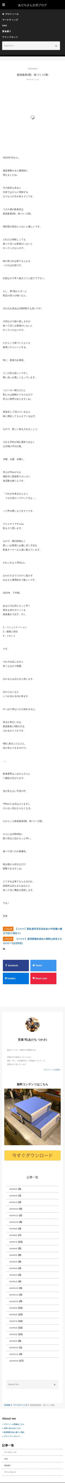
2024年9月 (13, 1229)
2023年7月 (13, 1321)
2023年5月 (13, 1334)
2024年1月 (13, 1282)
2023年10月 (13, 1301)
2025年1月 (13, 1202)
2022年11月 (13, 1354)
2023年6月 (13, 1328)
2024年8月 (13, 1235)
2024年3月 (13, 1268)
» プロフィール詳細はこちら (13, 1424)
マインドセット (10, 37)
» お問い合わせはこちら (11, 1428)
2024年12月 (13, 1209)
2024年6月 (13, 1249)
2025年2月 (13, 1196)
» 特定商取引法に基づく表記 (13, 1432)
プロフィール (10, 14)
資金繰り (6, 31)
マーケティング (10, 20)
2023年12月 (13, 1288)
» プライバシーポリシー (11, 1436)
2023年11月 (13, 1295)
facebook (11, 965)
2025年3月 (13, 1189)
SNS (4, 25)
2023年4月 (13, 1341)
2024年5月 (13, 1255)
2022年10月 (13, 1361)
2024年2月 (13, 1275)
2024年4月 (13, 1262)
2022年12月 (13, 1348)
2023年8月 (13, 1315)
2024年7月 (13, 1242)
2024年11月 (13, 1216)
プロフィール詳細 (52, 1070)
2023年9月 (13, 1308)
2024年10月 (13, 1222)
